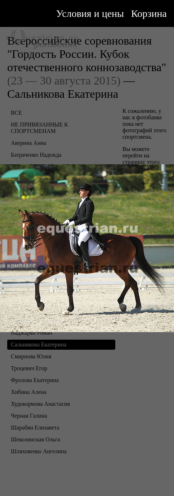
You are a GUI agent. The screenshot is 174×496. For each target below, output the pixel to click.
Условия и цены (90, 13)
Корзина (149, 13)
